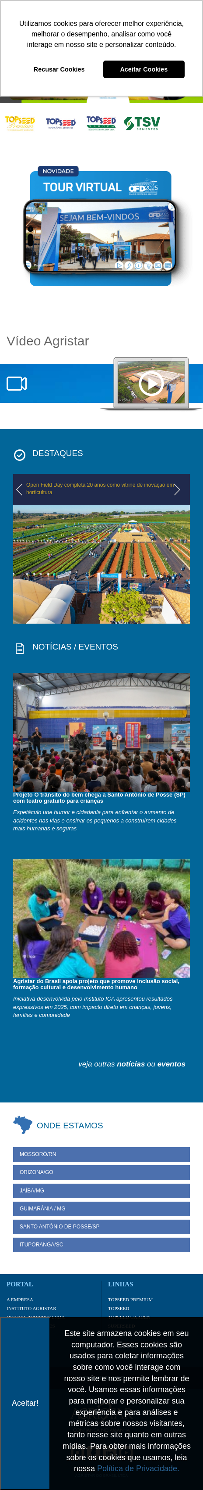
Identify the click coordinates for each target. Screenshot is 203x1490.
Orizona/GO (36, 1172)
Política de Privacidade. (138, 1468)
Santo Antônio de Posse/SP (60, 1227)
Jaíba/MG (32, 1191)
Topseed (118, 1308)
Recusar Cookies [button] (59, 69)
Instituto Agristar (31, 1308)
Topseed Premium (130, 1299)
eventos (172, 1064)
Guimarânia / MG (43, 1209)
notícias (131, 1064)
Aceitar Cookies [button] (144, 69)
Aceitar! (25, 1403)
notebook (151, 384)
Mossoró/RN (38, 1154)
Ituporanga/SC (41, 1245)
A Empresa (20, 1299)
